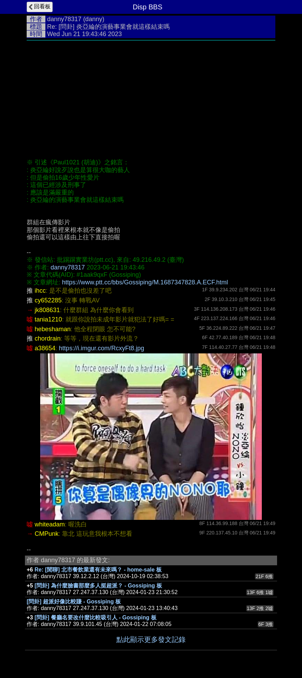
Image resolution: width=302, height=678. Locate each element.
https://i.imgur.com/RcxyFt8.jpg (101, 348)
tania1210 (48, 319)
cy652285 (48, 300)
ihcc (40, 290)
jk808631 (47, 310)
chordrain (48, 338)
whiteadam (50, 524)
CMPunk (47, 533)
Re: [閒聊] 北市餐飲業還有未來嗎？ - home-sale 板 (98, 570)
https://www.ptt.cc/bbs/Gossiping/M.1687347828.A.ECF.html (145, 282)
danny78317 (64, 19)
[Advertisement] (151, 96)
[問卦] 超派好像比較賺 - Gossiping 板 (74, 601)
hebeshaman (53, 329)
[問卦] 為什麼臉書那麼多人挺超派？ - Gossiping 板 (98, 586)
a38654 (45, 348)
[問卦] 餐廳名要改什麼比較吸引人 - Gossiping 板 (96, 617)
